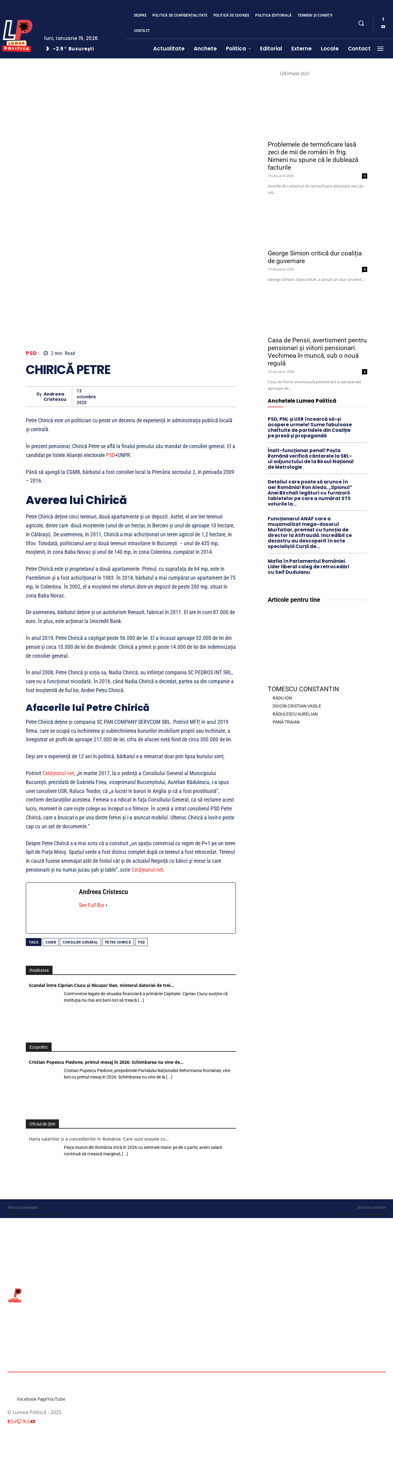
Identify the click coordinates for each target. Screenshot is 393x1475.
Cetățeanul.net (58, 773)
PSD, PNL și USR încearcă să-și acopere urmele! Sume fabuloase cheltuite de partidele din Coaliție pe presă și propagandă (310, 427)
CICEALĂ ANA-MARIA (363, 1214)
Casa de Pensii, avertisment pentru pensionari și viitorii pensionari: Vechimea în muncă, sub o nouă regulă (317, 352)
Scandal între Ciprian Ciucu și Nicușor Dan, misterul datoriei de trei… (101, 985)
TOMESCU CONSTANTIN (303, 689)
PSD (31, 353)
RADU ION (282, 698)
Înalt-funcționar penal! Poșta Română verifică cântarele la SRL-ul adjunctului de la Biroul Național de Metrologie (311, 458)
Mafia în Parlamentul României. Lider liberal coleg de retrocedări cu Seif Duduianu (308, 566)
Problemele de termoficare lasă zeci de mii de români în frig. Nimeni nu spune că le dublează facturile (313, 156)
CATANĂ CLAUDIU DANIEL (35, 1214)
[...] (141, 1000)
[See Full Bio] (106, 905)
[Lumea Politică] (196, 1295)
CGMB (50, 942)
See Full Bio (91, 905)
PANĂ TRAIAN (286, 722)
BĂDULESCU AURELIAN (295, 714)
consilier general (80, 942)
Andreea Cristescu (55, 397)
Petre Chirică (118, 942)
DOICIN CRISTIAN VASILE (297, 706)
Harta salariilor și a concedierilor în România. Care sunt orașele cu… (99, 1139)
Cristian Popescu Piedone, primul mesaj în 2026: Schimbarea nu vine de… (106, 1062)
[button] (361, 23)
